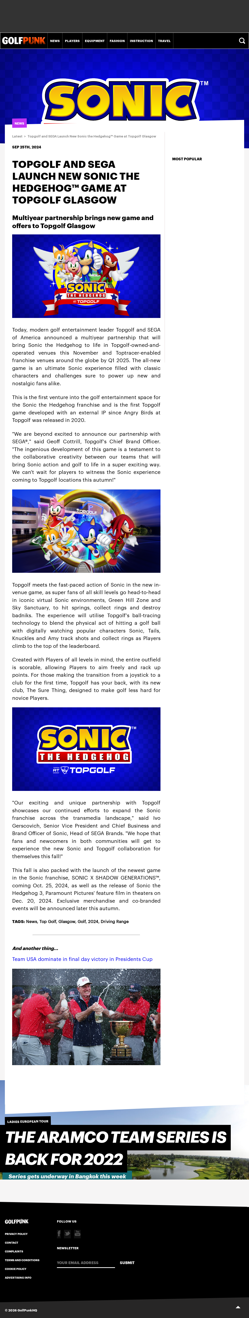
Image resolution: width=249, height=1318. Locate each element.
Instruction (141, 40)
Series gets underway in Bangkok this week (67, 1176)
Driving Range (115, 921)
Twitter (67, 1234)
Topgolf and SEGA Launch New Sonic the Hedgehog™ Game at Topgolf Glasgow (91, 136)
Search (242, 41)
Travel (164, 40)
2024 (93, 921)
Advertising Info (18, 1277)
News (55, 40)
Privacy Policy (16, 1234)
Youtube (77, 1234)
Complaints (14, 1251)
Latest (17, 136)
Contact (11, 1242)
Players (72, 40)
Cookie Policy (16, 1269)
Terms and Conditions (22, 1260)
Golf (82, 921)
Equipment (95, 40)
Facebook (59, 1234)
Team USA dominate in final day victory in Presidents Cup (82, 958)
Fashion (117, 40)
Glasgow (66, 921)
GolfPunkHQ (27, 1310)
